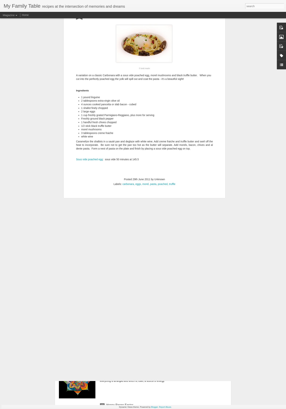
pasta (153, 123)
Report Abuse (165, 407)
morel (145, 123)
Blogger (154, 407)
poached (163, 123)
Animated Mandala (118, 363)
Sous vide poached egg (89, 98)
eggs (138, 123)
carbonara (128, 123)
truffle (172, 123)
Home (25, 15)
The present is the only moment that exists (133, 321)
